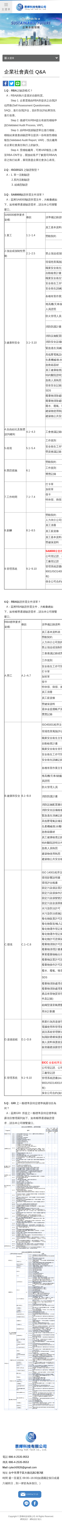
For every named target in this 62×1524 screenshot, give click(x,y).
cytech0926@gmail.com (22, 1467)
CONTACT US (32, 1494)
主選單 (6, 6)
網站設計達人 (36, 1519)
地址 (5, 1472)
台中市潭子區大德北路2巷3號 (26, 1472)
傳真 (5, 1462)
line (26, 1503)
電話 (5, 1456)
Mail (5, 1467)
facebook (34, 1503)
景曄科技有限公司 (31, 7)
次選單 (31, 58)
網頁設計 (24, 1519)
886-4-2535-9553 (19, 1456)
